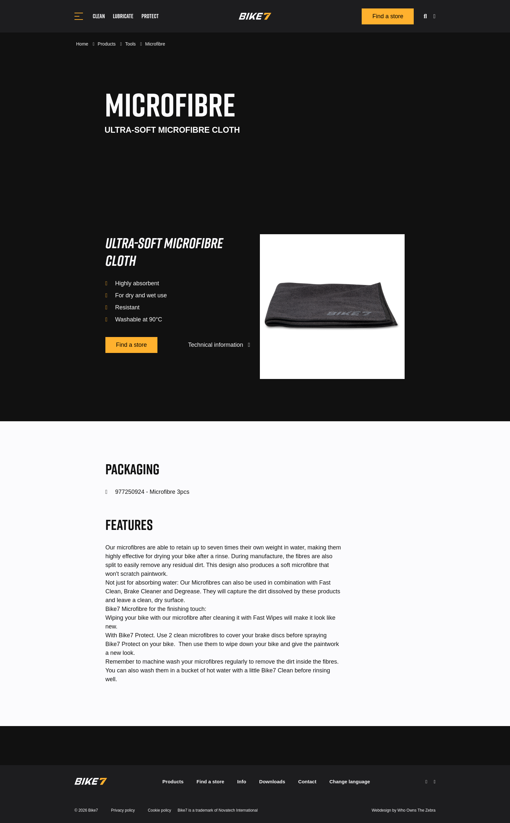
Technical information (219, 345)
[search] (425, 16)
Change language (349, 781)
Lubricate (123, 16)
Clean (99, 16)
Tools (131, 44)
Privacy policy (123, 810)
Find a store (387, 16)
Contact (307, 781)
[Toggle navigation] (78, 16)
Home (82, 44)
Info (241, 781)
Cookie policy (159, 810)
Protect (150, 16)
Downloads (272, 781)
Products (107, 44)
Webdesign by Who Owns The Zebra (404, 810)
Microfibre (155, 44)
